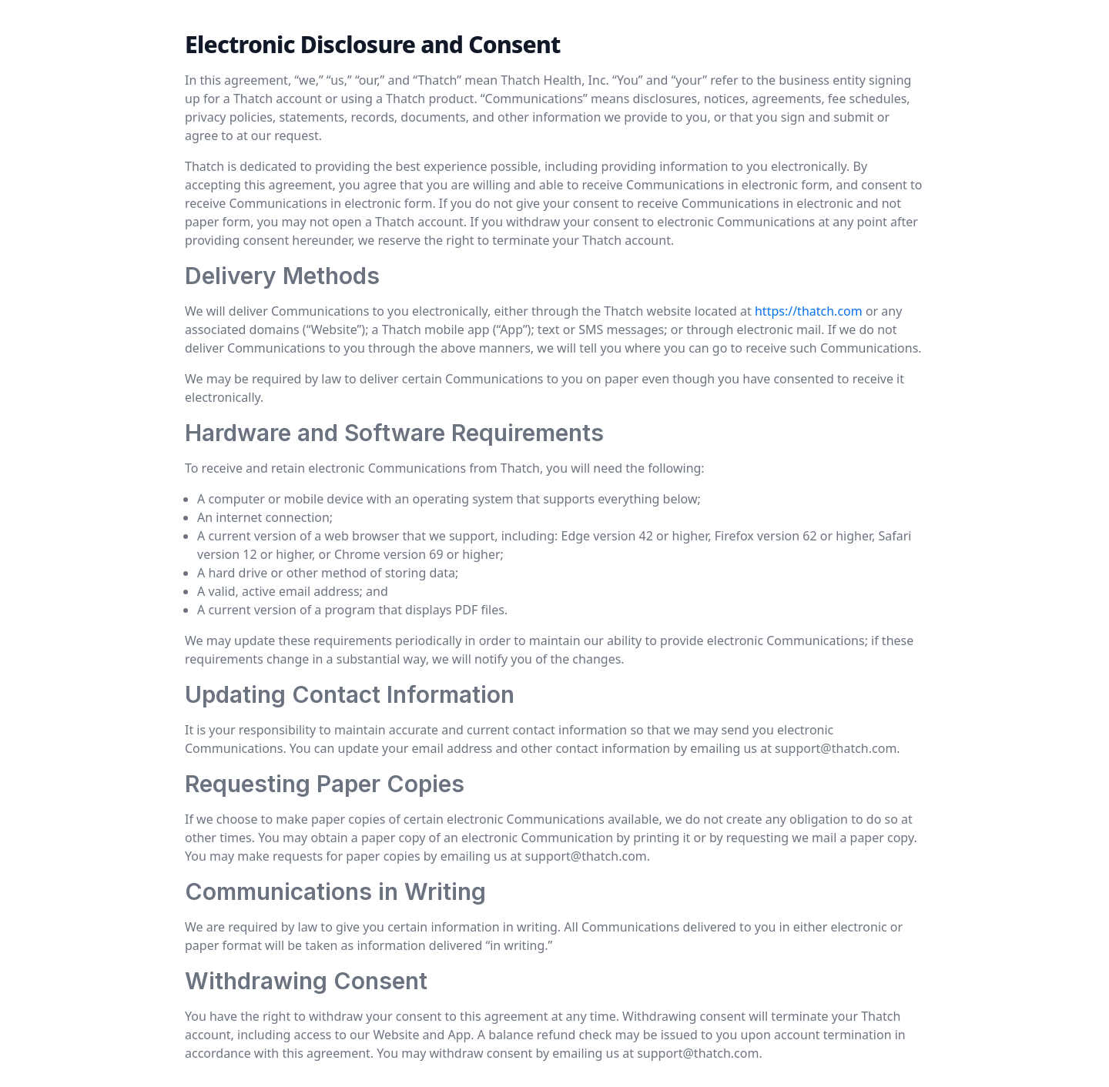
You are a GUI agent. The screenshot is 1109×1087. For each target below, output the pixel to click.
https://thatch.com (809, 311)
